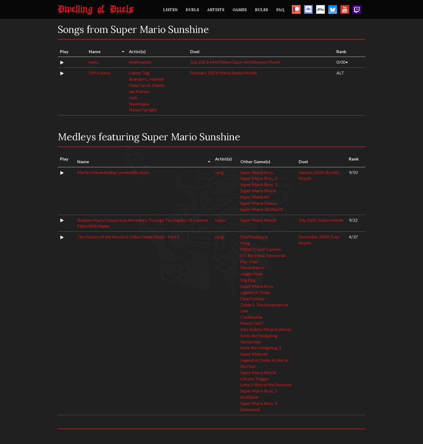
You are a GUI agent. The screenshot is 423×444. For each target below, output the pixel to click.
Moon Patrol (252, 267)
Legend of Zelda (255, 292)
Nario (220, 220)
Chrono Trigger (254, 378)
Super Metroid (253, 353)
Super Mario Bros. (257, 172)
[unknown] (250, 409)
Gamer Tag (139, 72)
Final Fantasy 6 (254, 236)
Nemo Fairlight (143, 109)
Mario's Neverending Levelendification (113, 172)
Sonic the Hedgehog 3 (260, 347)
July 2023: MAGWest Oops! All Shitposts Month (235, 61)
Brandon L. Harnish (146, 78)
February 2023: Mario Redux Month (223, 72)
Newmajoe (139, 103)
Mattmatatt (140, 61)
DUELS (192, 9)
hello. (93, 61)
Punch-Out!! (251, 323)
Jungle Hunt (251, 273)
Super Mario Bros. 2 (258, 178)
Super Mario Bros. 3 (258, 184)
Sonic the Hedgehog (259, 335)
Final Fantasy (252, 298)
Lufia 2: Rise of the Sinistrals (266, 384)
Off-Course (99, 72)
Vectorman (250, 341)
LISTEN (170, 9)
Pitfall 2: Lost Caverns (260, 249)
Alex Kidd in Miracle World (265, 329)
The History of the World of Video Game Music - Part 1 (128, 236)
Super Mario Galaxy (258, 203)
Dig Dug (248, 279)
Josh (133, 97)
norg (219, 172)
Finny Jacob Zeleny (146, 85)
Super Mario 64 (254, 196)
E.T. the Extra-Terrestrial (262, 255)
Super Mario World (258, 190)
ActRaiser (249, 396)
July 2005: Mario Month (321, 220)
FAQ (280, 9)
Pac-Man (249, 261)
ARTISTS (215, 9)
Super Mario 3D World (261, 209)
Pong (245, 242)
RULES (261, 9)
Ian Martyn (139, 91)
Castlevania (251, 316)
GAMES (240, 9)
